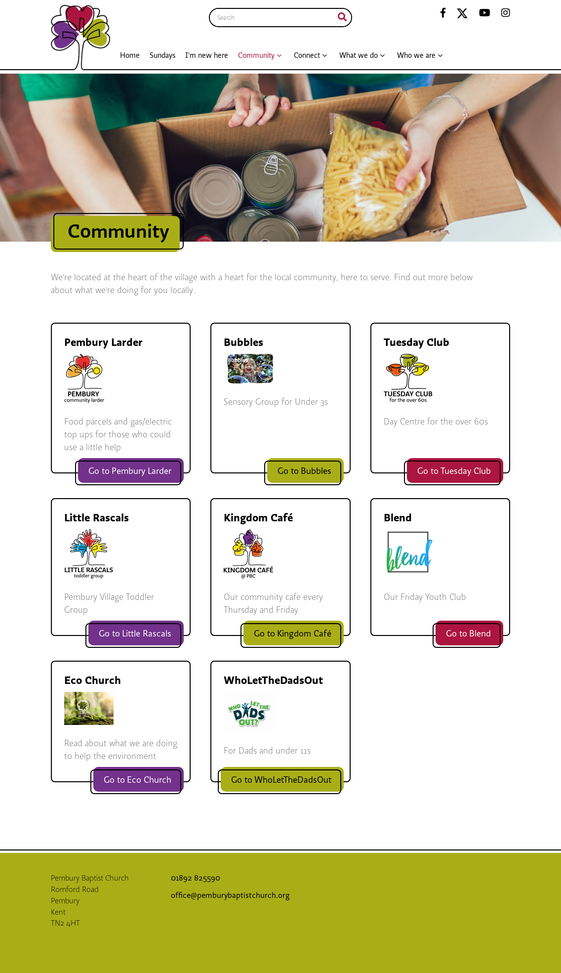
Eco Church (92, 680)
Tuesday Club (416, 342)
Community (256, 55)
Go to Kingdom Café (292, 634)
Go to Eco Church (137, 780)
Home (130, 55)
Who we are (416, 55)
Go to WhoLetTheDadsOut (281, 780)
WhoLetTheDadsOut (273, 680)
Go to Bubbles (304, 471)
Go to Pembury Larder (129, 471)
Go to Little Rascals (135, 634)
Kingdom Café (258, 517)
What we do (358, 55)
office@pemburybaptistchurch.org (230, 895)
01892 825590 (196, 878)
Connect (307, 55)
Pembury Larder (103, 342)
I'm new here (206, 55)
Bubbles (243, 342)
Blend (398, 517)
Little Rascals (96, 517)
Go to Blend (468, 634)
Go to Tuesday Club (454, 471)
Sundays (162, 55)
